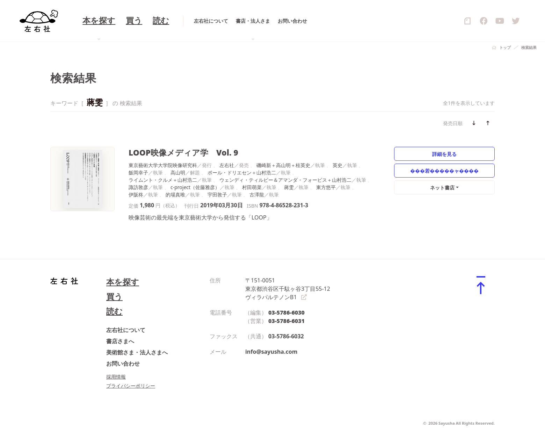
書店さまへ (120, 341)
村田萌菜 (252, 187)
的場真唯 (175, 194)
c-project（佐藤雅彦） (195, 187)
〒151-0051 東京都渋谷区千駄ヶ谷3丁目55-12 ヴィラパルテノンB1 (287, 288)
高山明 (177, 172)
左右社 (226, 165)
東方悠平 (326, 187)
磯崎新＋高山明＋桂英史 (283, 165)
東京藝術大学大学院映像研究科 (163, 165)
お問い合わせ (123, 363)
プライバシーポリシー (130, 385)
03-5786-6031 (286, 321)
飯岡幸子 (138, 172)
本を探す (122, 281)
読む (114, 311)
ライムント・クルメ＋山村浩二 (163, 180)
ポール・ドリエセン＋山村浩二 (242, 172)
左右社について (125, 330)
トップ (505, 47)
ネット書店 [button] (442, 187)
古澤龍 (256, 194)
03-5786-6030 (286, 312)
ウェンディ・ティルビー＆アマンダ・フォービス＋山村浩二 (285, 180)
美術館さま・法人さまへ (137, 352)
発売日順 (453, 123)
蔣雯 (289, 187)
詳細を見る (444, 154)
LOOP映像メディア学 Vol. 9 (183, 152)
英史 (337, 165)
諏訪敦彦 (138, 187)
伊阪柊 (136, 194)
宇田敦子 (217, 194)
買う (114, 296)
